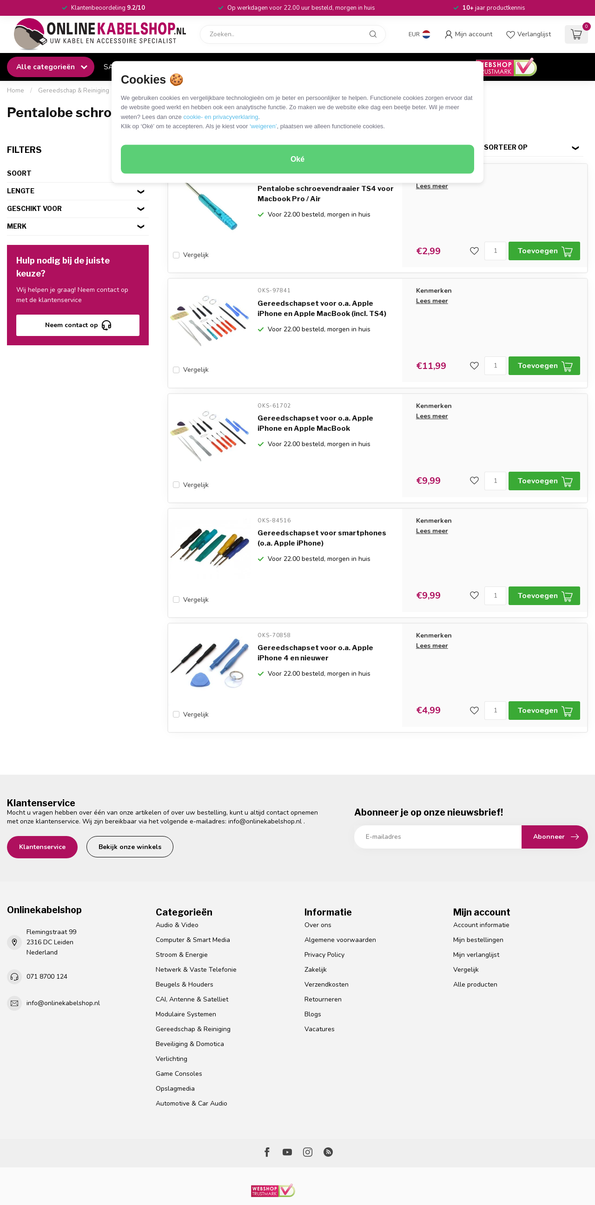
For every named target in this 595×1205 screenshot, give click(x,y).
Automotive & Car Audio (191, 1077)
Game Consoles (179, 1047)
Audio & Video (177, 899)
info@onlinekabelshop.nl (265, 795)
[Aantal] (495, 251)
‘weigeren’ (263, 126)
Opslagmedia (175, 1062)
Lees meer (432, 186)
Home (15, 90)
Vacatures (319, 1003)
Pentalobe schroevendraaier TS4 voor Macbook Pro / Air (326, 193)
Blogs (312, 988)
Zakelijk (315, 943)
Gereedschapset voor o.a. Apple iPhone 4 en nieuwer (315, 632)
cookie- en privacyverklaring (220, 116)
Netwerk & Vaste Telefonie (196, 943)
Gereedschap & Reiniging (73, 90)
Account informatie (481, 899)
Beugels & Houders (184, 958)
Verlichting (171, 1032)
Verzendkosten (326, 958)
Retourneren (323, 973)
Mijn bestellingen (478, 913)
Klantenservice (42, 821)
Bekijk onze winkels (130, 821)
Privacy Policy (324, 928)
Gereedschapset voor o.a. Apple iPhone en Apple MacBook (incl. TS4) (322, 303)
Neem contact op (78, 325)
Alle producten (475, 958)
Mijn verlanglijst (476, 928)
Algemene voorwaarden (340, 913)
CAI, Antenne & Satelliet (192, 973)
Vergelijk (196, 254)
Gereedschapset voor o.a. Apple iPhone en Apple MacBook (315, 413)
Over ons (317, 899)
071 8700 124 (46, 950)
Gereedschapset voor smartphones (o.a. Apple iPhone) (322, 523)
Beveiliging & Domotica (190, 1018)
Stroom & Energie (182, 928)
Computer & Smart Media (193, 913)
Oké (297, 159)
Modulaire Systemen (186, 988)
